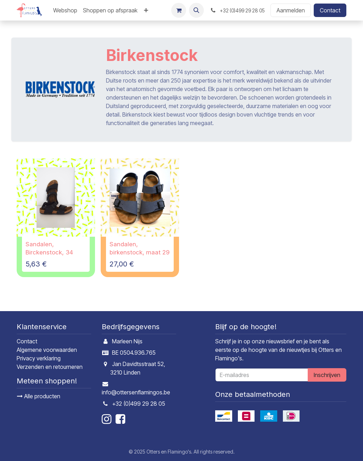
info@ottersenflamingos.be (136, 392)
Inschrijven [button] (327, 374)
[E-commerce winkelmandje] (178, 10)
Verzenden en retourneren (50, 366)
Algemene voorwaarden (47, 349)
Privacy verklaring (39, 358)
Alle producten (38, 396)
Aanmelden (291, 10)
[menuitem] (65, 10)
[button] (196, 10)
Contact (330, 10)
